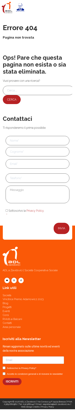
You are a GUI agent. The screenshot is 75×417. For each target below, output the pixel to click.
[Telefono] (56, 413)
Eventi (6, 311)
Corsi (6, 315)
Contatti (7, 323)
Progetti (7, 307)
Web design (27, 407)
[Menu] (67, 7)
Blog (5, 303)
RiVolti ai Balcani (12, 319)
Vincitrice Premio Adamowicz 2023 (23, 299)
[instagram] (14, 280)
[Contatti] (19, 413)
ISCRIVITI (12, 381)
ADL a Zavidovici (28, 401)
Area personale (12, 327)
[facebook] (21, 280)
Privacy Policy (35, 210)
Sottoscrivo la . (37, 213)
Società (7, 295)
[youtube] (7, 280)
